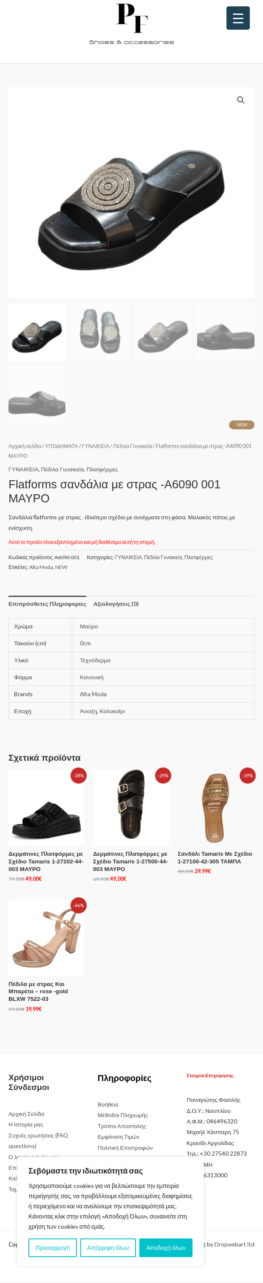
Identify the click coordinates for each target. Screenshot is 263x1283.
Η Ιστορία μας (25, 1126)
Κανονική (92, 678)
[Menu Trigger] (238, 18)
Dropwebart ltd (235, 1245)
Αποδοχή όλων (166, 1247)
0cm (85, 644)
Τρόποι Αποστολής (122, 1127)
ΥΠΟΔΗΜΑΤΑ (61, 448)
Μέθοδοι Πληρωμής (123, 1117)
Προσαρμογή (52, 1247)
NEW (61, 569)
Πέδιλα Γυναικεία (132, 448)
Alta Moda (41, 569)
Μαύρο (89, 628)
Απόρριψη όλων (108, 1247)
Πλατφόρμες (102, 470)
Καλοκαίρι (112, 712)
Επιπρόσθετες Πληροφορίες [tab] (47, 605)
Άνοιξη (88, 712)
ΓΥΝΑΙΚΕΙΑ (96, 448)
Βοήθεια (108, 1105)
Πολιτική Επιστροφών (125, 1149)
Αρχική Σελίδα (26, 1115)
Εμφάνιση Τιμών (119, 1138)
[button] (241, 100)
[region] (110, 1211)
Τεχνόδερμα (95, 661)
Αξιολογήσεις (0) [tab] (116, 605)
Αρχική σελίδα (24, 448)
